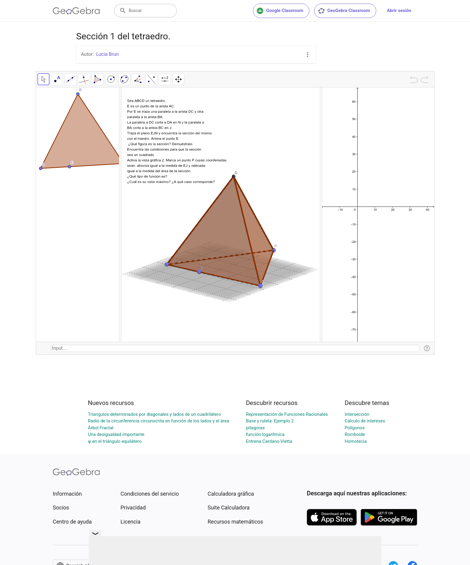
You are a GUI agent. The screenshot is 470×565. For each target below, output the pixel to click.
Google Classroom (280, 10)
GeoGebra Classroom (344, 10)
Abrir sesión (399, 10)
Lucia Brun (107, 54)
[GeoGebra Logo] (76, 10)
